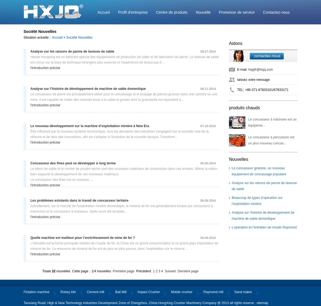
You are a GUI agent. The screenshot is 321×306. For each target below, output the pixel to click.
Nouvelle (203, 12)
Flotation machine (37, 292)
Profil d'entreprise (133, 12)
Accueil (104, 12)
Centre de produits (172, 12)
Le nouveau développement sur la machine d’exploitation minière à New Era (89, 126)
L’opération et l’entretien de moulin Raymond (264, 227)
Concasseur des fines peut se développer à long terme (73, 163)
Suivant (170, 271)
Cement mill (95, 292)
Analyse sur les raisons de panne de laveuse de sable (72, 51)
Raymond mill (213, 292)
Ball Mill (121, 292)
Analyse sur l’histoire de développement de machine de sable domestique (88, 89)
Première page (123, 271)
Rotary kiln (68, 292)
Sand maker (243, 292)
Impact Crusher (148, 292)
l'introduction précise (45, 68)
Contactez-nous (276, 12)
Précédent (143, 271)
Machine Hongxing (54, 11)
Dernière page (188, 271)
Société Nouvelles (79, 37)
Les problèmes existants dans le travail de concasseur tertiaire (79, 200)
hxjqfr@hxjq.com (260, 70)
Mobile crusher (182, 292)
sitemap (262, 303)
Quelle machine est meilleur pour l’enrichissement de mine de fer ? (82, 238)
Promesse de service (237, 12)
